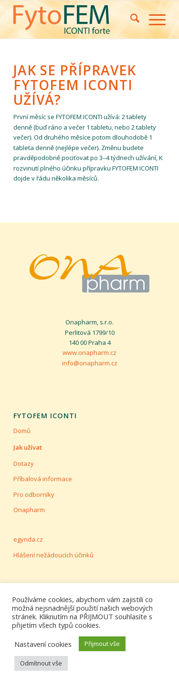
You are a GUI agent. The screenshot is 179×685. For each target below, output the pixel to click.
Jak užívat (27, 447)
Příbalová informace (42, 478)
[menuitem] (130, 19)
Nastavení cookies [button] (43, 644)
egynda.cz (28, 539)
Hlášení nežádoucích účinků (53, 555)
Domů (22, 430)
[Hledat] (130, 19)
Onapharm (29, 509)
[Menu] (152, 19)
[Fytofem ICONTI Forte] (74, 19)
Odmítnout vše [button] (41, 663)
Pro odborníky (33, 494)
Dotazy (23, 463)
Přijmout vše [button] (102, 643)
